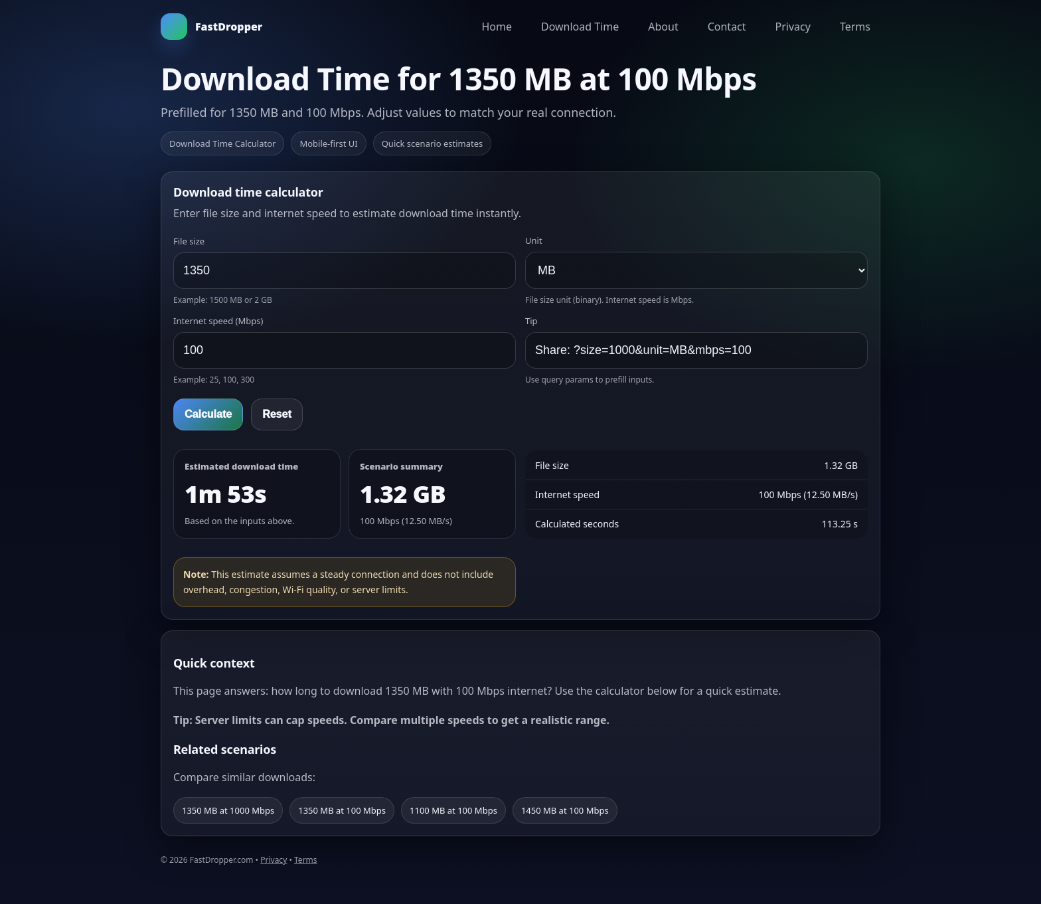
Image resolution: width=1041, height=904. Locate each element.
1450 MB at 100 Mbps (565, 810)
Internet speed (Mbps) (218, 321)
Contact (727, 26)
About (663, 26)
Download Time (580, 26)
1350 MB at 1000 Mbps (228, 810)
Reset (276, 414)
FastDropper (211, 26)
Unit (533, 240)
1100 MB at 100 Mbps (453, 810)
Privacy (793, 26)
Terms (855, 26)
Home (496, 26)
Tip (531, 321)
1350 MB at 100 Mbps (342, 810)
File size (188, 241)
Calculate (208, 414)
